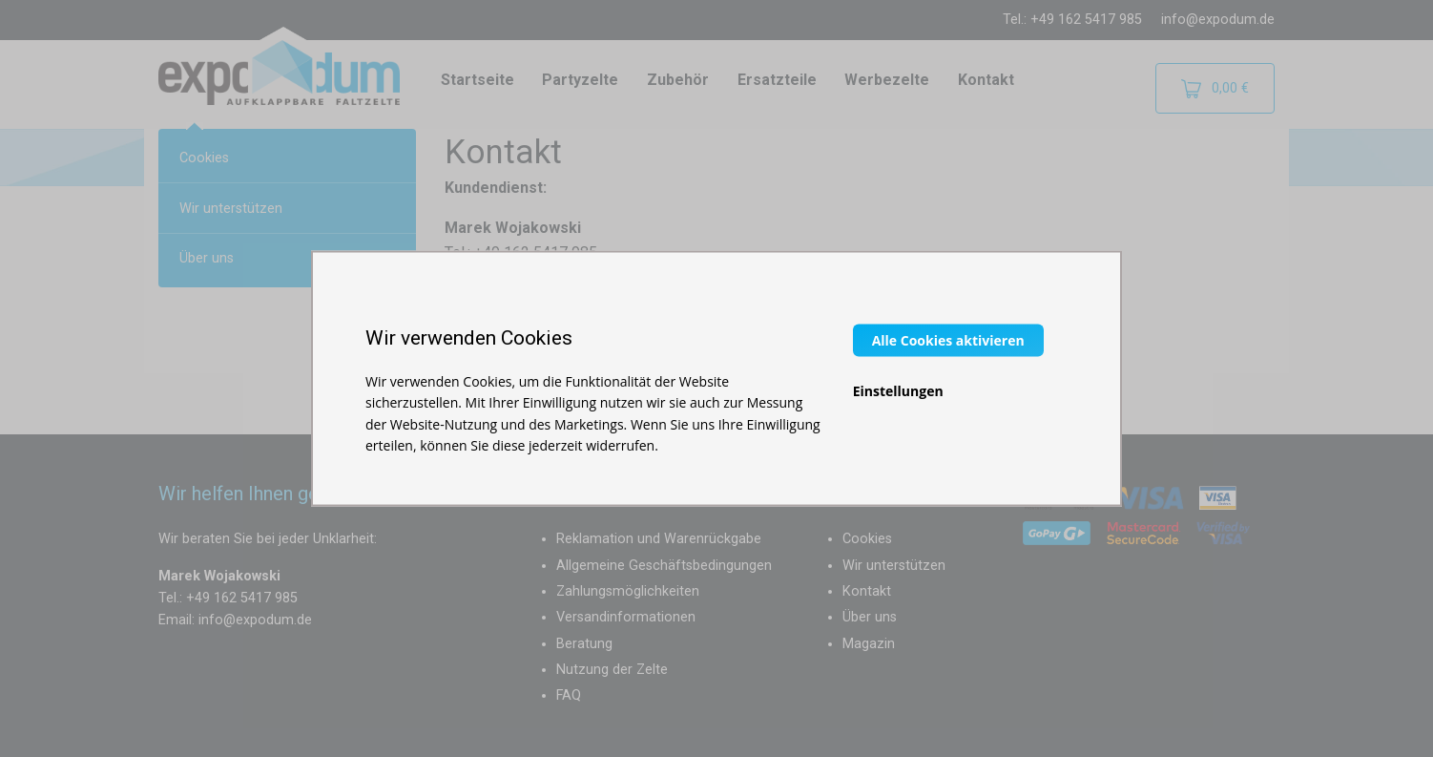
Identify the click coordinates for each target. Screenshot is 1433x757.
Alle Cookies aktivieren (948, 339)
